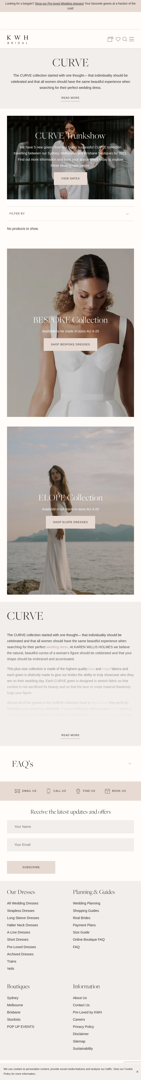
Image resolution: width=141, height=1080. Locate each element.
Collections (68, 39)
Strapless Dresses (21, 911)
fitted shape (99, 703)
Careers (79, 1019)
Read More (70, 735)
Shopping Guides (86, 911)
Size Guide (81, 932)
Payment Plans (84, 925)
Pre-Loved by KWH (87, 1012)
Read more (70, 97)
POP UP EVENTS (20, 1027)
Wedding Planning (86, 903)
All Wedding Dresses (22, 903)
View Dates (70, 178)
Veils (10, 968)
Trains (11, 961)
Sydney (12, 998)
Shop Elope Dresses (70, 522)
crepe (106, 669)
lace (91, 669)
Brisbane (13, 1012)
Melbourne (15, 1005)
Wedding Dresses (37, 39)
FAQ (76, 947)
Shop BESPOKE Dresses (70, 344)
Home (11, 39)
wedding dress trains (104, 715)
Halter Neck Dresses (22, 925)
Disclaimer (81, 1034)
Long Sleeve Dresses (23, 918)
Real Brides (81, 918)
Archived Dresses (20, 954)
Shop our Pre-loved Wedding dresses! (59, 3)
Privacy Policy (83, 1027)
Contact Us (81, 1005)
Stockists (14, 1019)
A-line (114, 709)
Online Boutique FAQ (89, 940)
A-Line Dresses (18, 932)
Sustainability (83, 1048)
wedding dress (57, 647)
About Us (80, 998)
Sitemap (79, 1041)
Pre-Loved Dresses (21, 947)
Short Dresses (17, 940)
